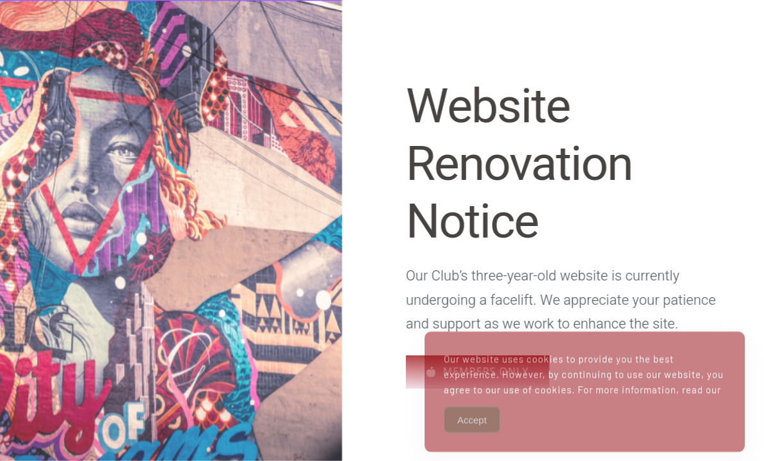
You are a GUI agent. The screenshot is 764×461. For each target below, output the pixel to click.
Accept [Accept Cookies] (472, 430)
